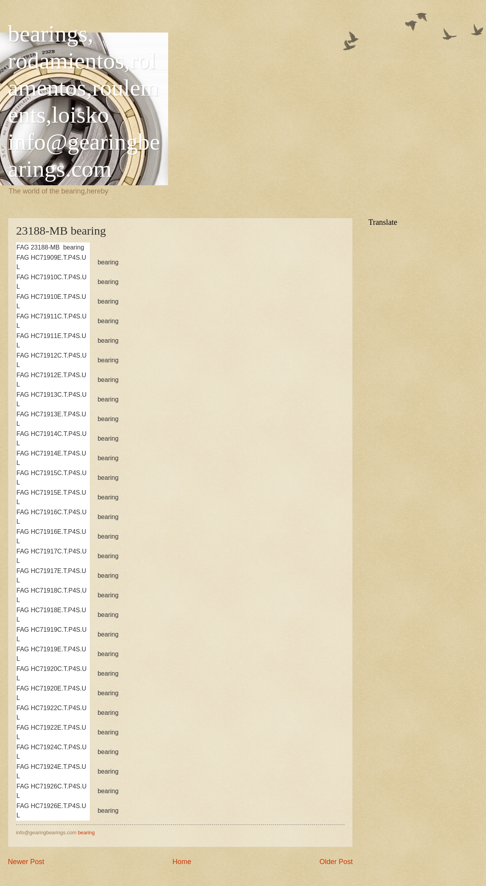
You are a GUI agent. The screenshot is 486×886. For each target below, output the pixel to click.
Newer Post (26, 862)
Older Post (336, 862)
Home (181, 862)
